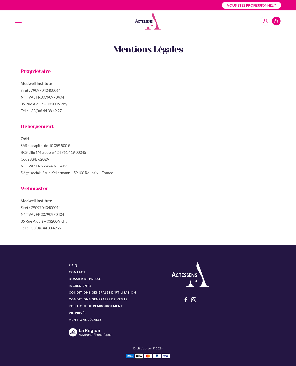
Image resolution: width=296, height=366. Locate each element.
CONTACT (77, 272)
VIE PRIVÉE (77, 313)
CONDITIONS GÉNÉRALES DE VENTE (98, 299)
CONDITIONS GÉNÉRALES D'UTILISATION (102, 292)
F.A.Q (73, 265)
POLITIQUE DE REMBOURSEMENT (96, 306)
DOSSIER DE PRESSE (85, 279)
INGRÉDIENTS (80, 285)
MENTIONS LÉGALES (85, 319)
